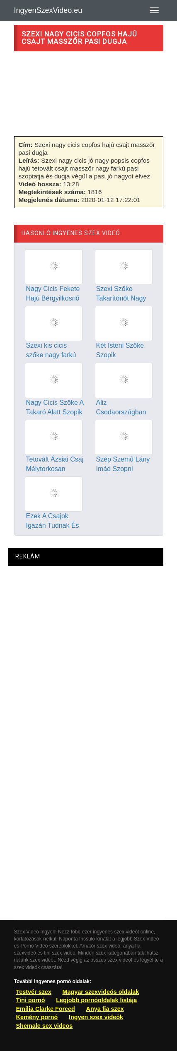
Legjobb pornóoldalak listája (96, 1000)
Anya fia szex (105, 1008)
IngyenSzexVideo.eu (48, 10)
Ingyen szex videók (96, 1017)
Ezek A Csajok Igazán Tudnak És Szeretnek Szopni (52, 525)
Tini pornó (30, 1000)
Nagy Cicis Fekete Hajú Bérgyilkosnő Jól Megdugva (53, 298)
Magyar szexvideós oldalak (101, 991)
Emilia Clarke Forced (45, 1008)
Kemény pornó (37, 1017)
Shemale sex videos (44, 1025)
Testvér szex (33, 991)
